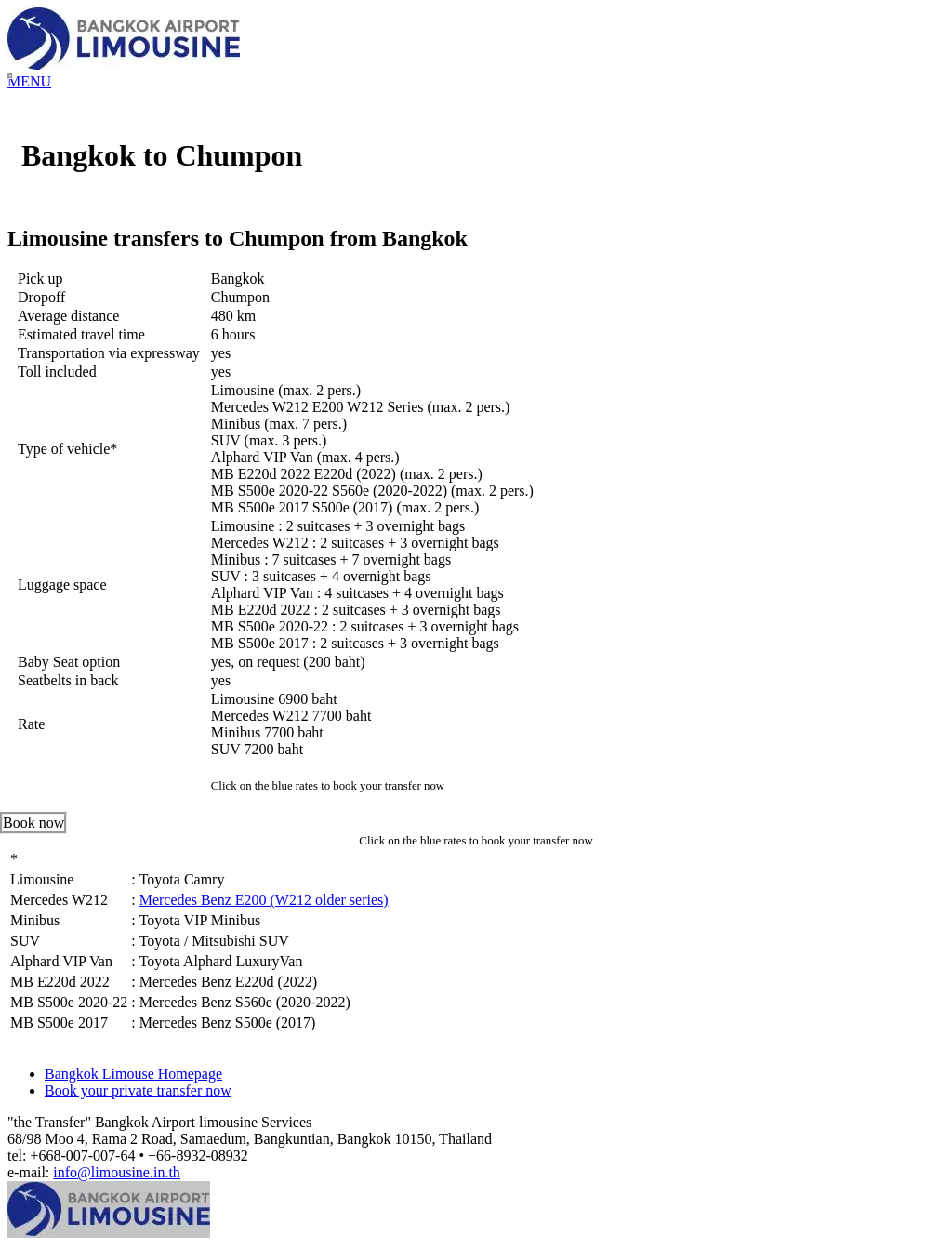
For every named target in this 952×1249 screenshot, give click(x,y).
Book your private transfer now (138, 1090)
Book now (33, 822)
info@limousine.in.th (116, 1172)
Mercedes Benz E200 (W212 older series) (264, 900)
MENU (29, 81)
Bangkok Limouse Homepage (133, 1074)
